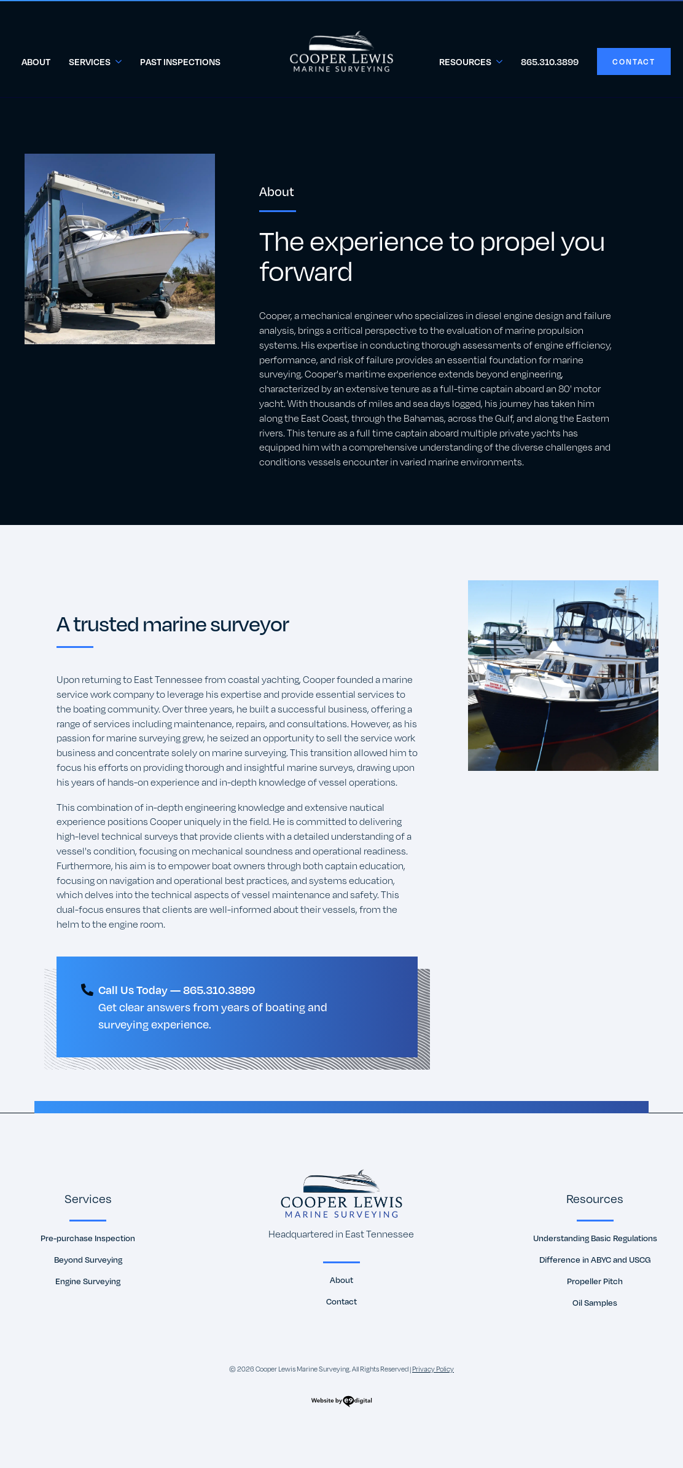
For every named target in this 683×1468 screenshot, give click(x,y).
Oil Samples (594, 1303)
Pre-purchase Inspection (88, 1238)
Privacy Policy (433, 1369)
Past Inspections (180, 61)
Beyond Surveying (88, 1260)
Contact (341, 1301)
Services (90, 61)
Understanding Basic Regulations (595, 1238)
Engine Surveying (87, 1281)
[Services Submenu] (121, 61)
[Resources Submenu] (501, 61)
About (35, 61)
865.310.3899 (550, 61)
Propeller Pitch (595, 1281)
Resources (465, 61)
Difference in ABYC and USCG (595, 1260)
